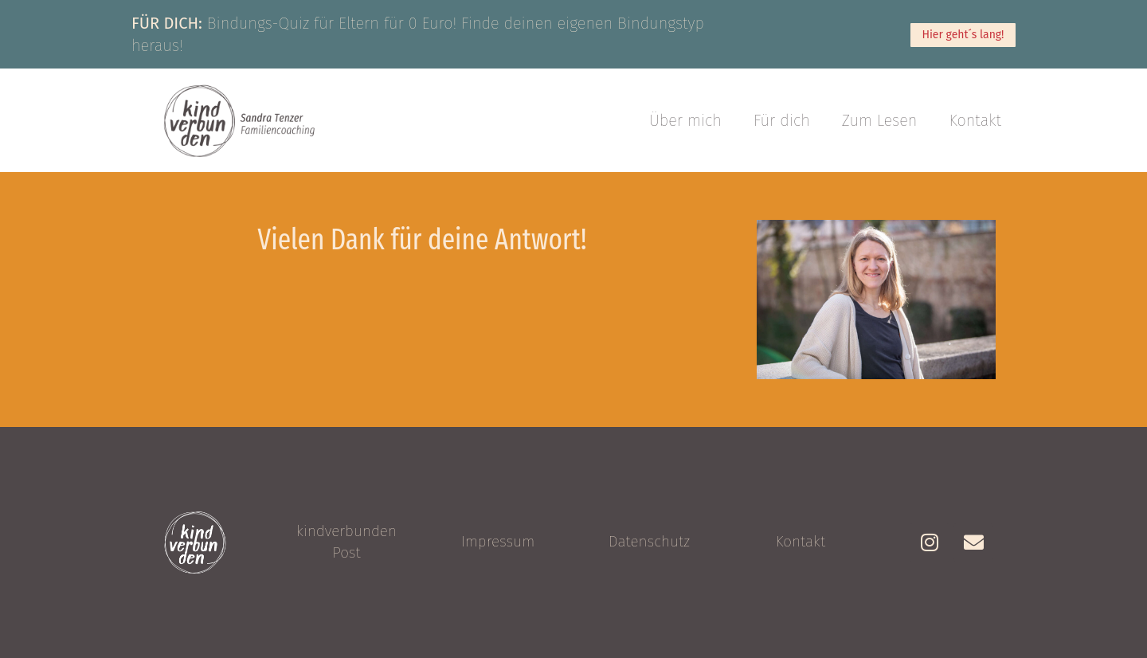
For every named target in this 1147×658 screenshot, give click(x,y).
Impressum (498, 541)
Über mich (685, 120)
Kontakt (975, 120)
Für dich (782, 120)
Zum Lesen (880, 120)
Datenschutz (649, 541)
